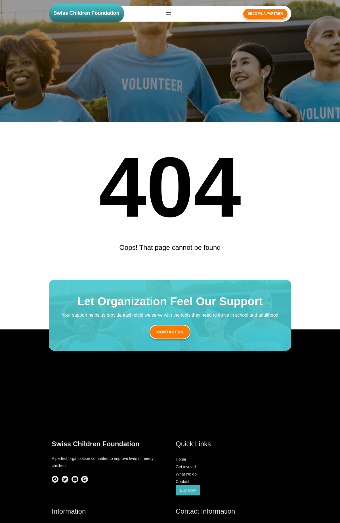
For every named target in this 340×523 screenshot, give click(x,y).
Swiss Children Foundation (86, 13)
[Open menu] (169, 14)
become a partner (265, 14)
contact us (170, 332)
